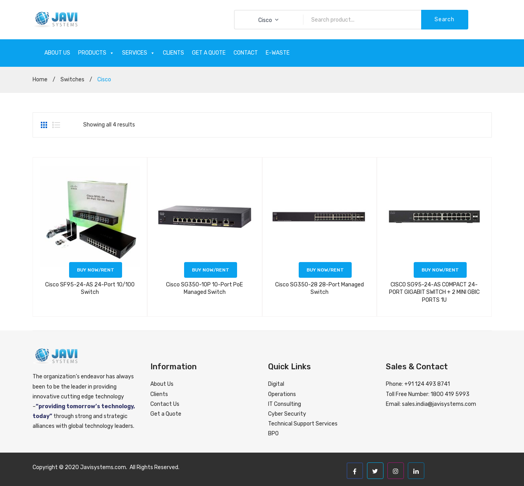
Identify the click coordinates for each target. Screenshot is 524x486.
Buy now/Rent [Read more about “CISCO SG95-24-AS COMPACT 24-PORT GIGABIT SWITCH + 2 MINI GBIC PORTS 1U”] (440, 270)
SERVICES (138, 53)
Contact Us (164, 404)
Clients (159, 394)
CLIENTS (173, 53)
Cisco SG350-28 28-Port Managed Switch (319, 288)
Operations (282, 394)
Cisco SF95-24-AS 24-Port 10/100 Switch (90, 288)
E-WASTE (278, 53)
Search (444, 19)
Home (40, 79)
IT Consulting (284, 404)
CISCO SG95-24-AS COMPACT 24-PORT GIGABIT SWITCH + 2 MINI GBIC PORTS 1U (434, 292)
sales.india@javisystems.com (439, 404)
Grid (45, 125)
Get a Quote (165, 414)
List (56, 125)
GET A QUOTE (209, 53)
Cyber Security (287, 414)
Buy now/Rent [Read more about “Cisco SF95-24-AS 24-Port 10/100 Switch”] (95, 270)
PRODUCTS (96, 53)
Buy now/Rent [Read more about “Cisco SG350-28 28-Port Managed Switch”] (325, 270)
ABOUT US (57, 53)
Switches (72, 79)
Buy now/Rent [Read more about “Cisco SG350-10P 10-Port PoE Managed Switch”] (210, 270)
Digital (276, 384)
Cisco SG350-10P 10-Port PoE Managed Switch (204, 288)
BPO (273, 433)
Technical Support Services (303, 423)
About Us (161, 384)
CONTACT (246, 53)
